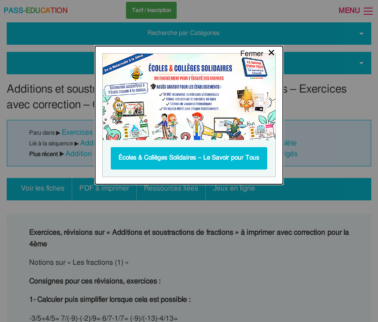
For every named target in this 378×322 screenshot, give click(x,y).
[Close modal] (258, 15)
